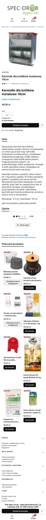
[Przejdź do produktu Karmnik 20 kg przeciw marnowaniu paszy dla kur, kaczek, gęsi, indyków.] (33, 263)
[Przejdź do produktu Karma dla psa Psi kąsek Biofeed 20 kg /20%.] (33, 354)
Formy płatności (7, 471)
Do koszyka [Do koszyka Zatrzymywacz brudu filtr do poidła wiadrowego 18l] (9, 367)
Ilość (3, 111)
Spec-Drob (5, 27)
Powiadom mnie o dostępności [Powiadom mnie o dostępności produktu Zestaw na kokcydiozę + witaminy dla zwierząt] (13, 324)
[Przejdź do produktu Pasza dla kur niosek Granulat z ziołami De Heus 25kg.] (33, 398)
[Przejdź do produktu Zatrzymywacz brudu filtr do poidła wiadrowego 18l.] (13, 345)
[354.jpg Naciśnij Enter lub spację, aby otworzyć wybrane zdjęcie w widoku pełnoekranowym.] (23, 49)
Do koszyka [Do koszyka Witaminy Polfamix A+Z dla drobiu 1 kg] (29, 331)
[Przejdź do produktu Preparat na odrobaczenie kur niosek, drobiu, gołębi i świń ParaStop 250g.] (13, 403)
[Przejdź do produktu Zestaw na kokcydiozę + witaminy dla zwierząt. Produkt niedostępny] (13, 301)
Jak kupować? (7, 487)
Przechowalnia (7, 461)
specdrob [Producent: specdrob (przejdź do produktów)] (5, 72)
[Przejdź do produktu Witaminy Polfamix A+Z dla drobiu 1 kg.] (33, 305)
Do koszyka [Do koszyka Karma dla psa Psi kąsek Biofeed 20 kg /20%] (29, 385)
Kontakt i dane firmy (9, 496)
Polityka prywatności (9, 485)
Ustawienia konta (8, 459)
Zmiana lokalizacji (8, 501)
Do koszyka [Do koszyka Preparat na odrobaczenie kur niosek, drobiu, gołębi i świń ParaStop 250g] (9, 429)
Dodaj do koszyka (20, 125)
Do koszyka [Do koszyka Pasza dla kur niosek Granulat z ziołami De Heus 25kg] (29, 420)
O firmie (4, 498)
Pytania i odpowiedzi (9, 445)
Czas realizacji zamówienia (11, 475)
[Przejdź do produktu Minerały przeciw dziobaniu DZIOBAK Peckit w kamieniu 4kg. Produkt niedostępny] (13, 260)
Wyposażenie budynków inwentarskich (23, 27)
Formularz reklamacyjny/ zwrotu (13, 443)
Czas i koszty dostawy (10, 473)
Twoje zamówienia (8, 457)
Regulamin (5, 448)
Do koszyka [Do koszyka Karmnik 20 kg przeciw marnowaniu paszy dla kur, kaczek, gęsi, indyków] (29, 288)
